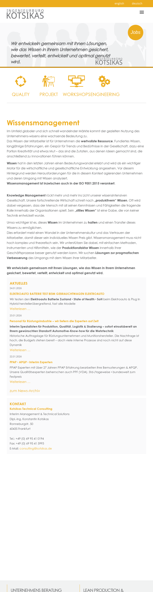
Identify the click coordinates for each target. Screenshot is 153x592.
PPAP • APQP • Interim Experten (31, 362)
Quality (21, 94)
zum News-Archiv (25, 391)
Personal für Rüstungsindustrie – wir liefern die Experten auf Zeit (54, 321)
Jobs (136, 32)
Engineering (104, 94)
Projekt (49, 94)
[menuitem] (21, 81)
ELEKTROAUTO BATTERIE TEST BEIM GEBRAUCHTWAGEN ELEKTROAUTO (57, 293)
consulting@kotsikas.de (36, 448)
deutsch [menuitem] (137, 3)
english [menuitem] (119, 3)
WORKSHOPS (76, 94)
